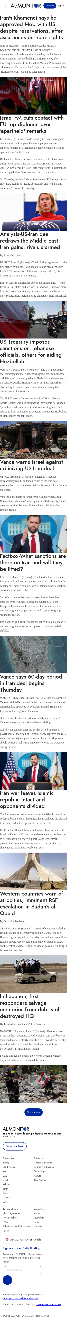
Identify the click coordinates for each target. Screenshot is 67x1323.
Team (37, 1222)
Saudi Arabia (9, 1167)
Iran (4, 1171)
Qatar (5, 1193)
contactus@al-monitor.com (48, 1304)
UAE (5, 1175)
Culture (37, 1175)
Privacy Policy (9, 1217)
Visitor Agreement (11, 1213)
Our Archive (40, 1180)
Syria (5, 1202)
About (37, 1213)
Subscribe (49, 5)
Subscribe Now (15, 1146)
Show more (33, 1112)
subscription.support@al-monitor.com (20, 1298)
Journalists (39, 1217)
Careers (38, 1226)
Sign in (61, 5)
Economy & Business (44, 1167)
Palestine (7, 1184)
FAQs (5, 1222)
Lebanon (7, 1197)
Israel (5, 1180)
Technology (40, 1171)
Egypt (5, 1188)
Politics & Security (43, 1162)
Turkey (6, 1162)
